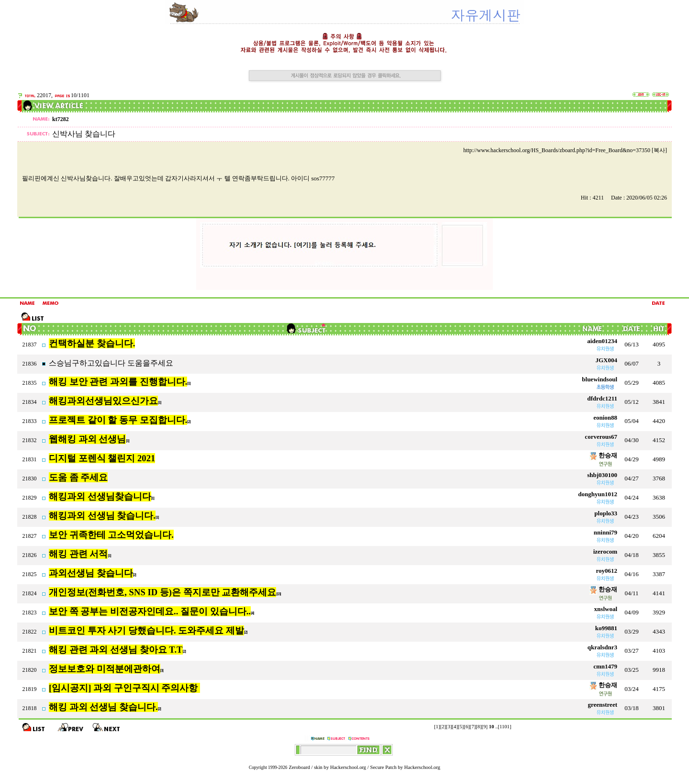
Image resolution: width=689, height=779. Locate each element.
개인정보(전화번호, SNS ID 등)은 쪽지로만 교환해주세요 (162, 592)
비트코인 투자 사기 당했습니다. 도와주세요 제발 (146, 630)
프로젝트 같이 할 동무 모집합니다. (118, 420)
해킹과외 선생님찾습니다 (100, 496)
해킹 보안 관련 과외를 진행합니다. (118, 382)
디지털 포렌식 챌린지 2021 (102, 458)
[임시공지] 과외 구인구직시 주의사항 (124, 688)
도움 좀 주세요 (78, 477)
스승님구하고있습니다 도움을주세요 (111, 363)
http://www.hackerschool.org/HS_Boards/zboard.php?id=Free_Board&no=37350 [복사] (565, 150)
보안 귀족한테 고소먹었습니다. (111, 535)
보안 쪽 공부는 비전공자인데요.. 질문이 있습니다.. (150, 611)
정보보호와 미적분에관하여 (104, 669)
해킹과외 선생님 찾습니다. (102, 516)
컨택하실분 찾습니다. (92, 343)
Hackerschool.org (348, 767)
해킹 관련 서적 (78, 554)
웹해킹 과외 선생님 (87, 439)
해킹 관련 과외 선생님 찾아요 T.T (116, 650)
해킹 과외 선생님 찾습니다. (103, 707)
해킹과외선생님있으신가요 (103, 401)
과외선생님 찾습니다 (91, 573)
